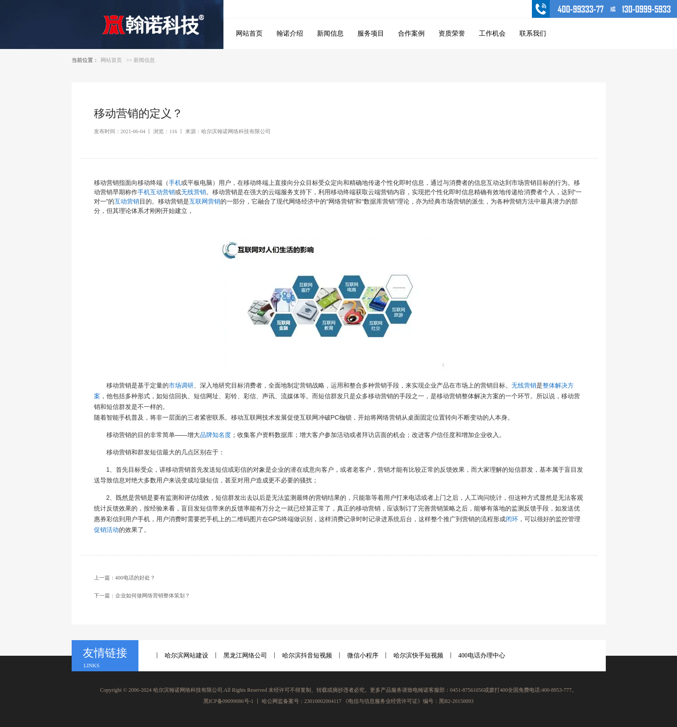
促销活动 (106, 529)
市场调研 (181, 385)
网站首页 (111, 60)
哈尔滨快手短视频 (418, 655)
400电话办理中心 (481, 655)
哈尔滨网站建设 (186, 655)
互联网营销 (204, 201)
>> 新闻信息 (140, 60)
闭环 (512, 519)
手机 (175, 182)
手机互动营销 (156, 192)
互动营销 (126, 201)
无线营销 (193, 192)
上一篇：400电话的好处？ (124, 578)
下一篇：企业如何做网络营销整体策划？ (142, 595)
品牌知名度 (215, 434)
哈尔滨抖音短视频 (307, 655)
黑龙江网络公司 (245, 655)
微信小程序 (362, 655)
